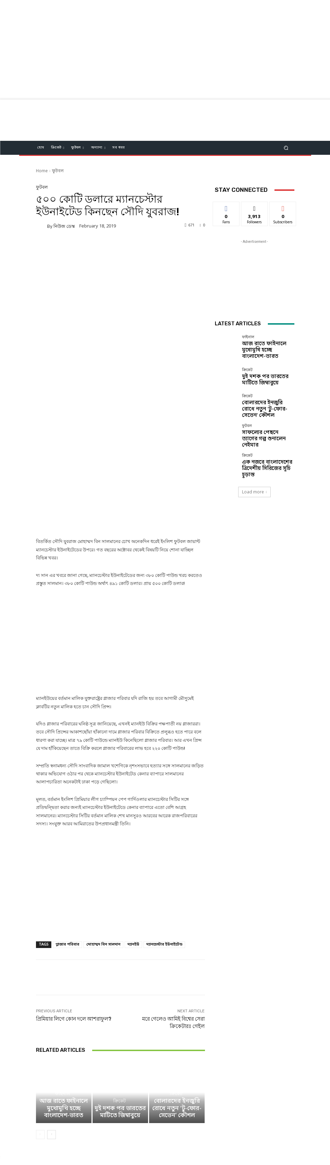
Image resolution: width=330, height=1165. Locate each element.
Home (42, 171)
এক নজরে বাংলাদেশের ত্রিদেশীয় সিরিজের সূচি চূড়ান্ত (264, 466)
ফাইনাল (63, 1055)
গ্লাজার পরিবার (67, 888)
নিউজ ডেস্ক (64, 226)
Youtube (218, 1128)
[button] (286, 148)
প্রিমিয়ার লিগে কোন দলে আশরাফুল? (73, 963)
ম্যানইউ (133, 888)
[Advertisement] (165, 49)
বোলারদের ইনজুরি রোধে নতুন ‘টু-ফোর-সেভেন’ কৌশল (177, 1064)
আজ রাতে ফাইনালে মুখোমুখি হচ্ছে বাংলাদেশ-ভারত (64, 1064)
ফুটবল (58, 171)
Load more (254, 490)
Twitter (176, 1128)
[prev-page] (40, 1083)
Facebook (133, 1128)
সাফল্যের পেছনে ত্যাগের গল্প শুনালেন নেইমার (265, 437)
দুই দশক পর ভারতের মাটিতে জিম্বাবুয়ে (120, 1064)
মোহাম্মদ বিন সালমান (103, 888)
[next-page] (51, 1083)
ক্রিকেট (119, 1055)
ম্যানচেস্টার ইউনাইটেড (164, 888)
